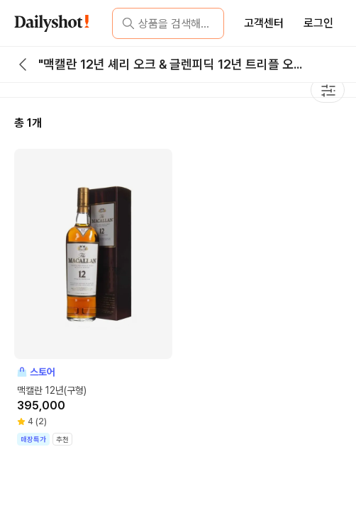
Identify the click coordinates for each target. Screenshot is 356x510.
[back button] (23, 64)
